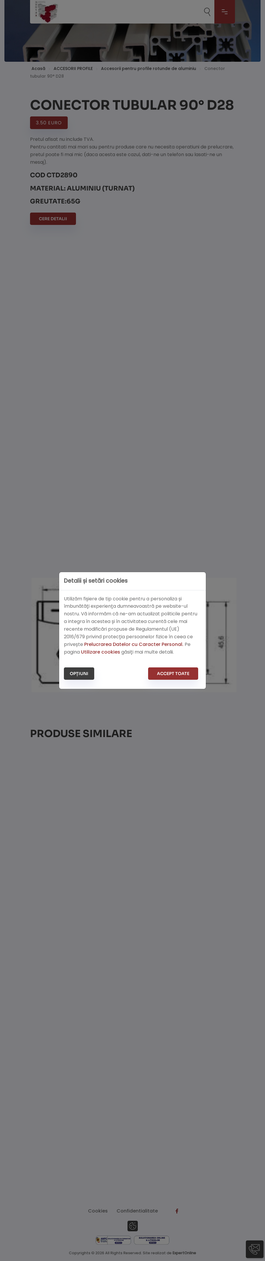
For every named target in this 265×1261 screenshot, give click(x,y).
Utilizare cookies (100, 652)
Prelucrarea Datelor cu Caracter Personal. (133, 644)
